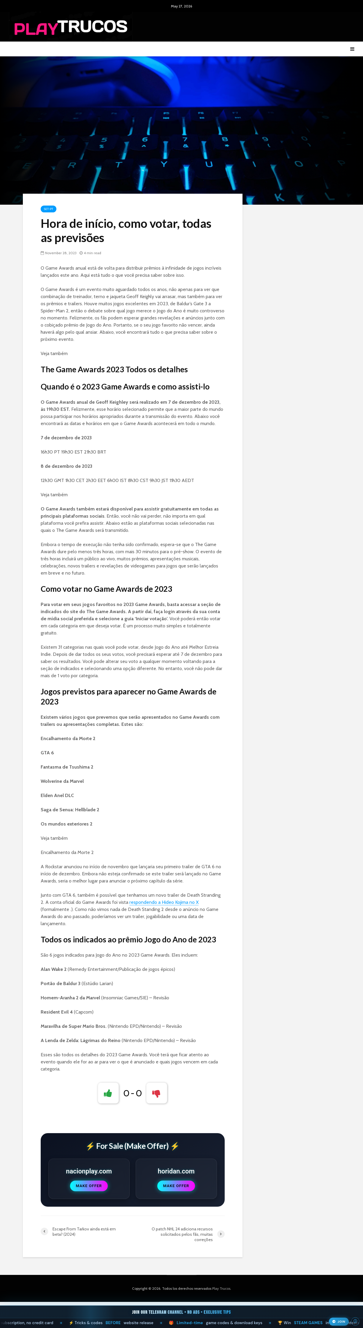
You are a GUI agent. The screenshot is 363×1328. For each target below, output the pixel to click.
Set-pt (48, 209)
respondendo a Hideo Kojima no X (164, 902)
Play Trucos (221, 1288)
